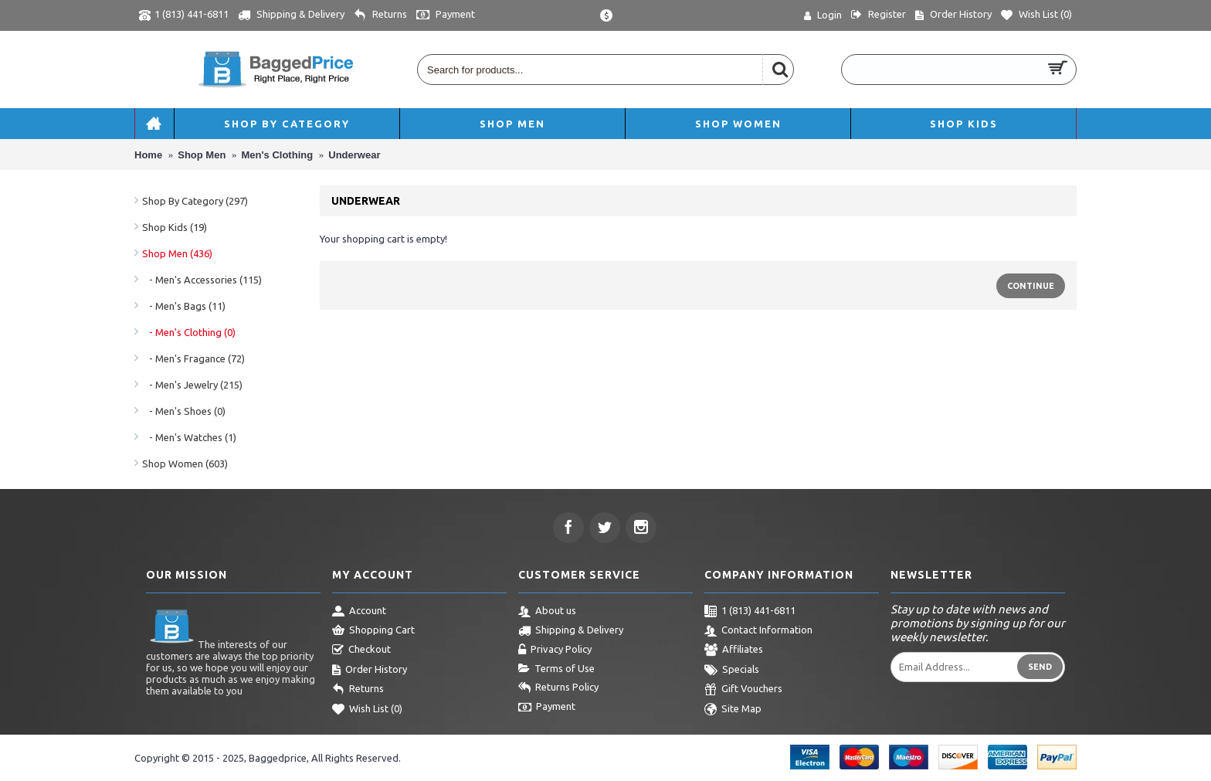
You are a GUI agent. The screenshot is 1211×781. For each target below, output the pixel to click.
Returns (358, 690)
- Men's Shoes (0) (184, 411)
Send (1040, 666)
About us (547, 612)
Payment (546, 708)
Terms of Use (556, 669)
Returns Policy (558, 688)
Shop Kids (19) (174, 227)
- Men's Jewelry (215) (192, 384)
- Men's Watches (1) (189, 437)
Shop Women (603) (185, 463)
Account (359, 612)
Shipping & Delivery (570, 631)
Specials (731, 670)
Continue (1030, 285)
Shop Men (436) (177, 253)
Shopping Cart (373, 631)
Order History (369, 670)
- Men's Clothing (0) (189, 332)
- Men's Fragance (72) (193, 358)
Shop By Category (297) (195, 200)
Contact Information (758, 631)
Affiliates (733, 650)
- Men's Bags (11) (184, 306)
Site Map (733, 710)
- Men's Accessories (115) (202, 279)
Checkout (361, 650)
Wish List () (367, 710)
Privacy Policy (555, 650)
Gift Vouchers (743, 690)
